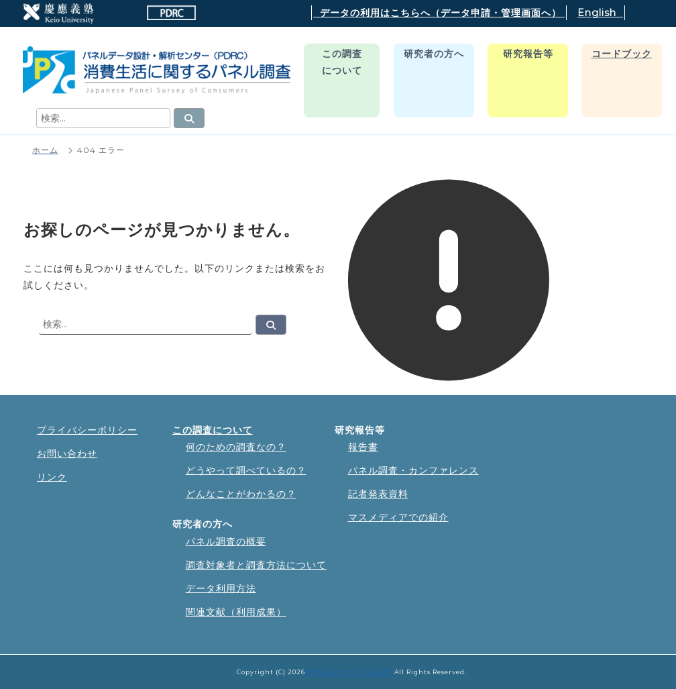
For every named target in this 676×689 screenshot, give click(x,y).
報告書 (363, 447)
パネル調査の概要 (226, 541)
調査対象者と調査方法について (256, 565)
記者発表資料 (378, 494)
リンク (52, 477)
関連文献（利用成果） (236, 612)
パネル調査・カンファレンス (413, 470)
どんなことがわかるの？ (241, 494)
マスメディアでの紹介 (398, 517)
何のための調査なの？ (236, 447)
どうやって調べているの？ (246, 470)
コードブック (622, 54)
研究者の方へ (434, 54)
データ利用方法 (221, 588)
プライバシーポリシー (87, 430)
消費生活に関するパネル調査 (349, 672)
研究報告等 (528, 54)
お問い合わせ (67, 453)
